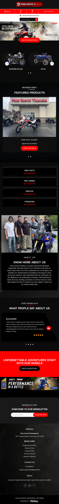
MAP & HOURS (48, 11)
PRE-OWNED (29, 181)
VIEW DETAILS (29, 148)
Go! (37, 18)
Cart (32, 11)
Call (21, 11)
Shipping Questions (29, 445)
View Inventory (30, 368)
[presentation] (7, 64)
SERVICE (29, 191)
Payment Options (29, 456)
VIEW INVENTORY (30, 40)
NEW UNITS (29, 170)
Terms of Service (29, 453)
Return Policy (29, 448)
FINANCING (30, 201)
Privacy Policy (29, 451)
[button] (28, 73)
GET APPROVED (29, 204)
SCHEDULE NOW (29, 194)
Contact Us (29, 462)
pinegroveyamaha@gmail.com (29, 470)
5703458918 (29, 467)
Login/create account (29, 15)
